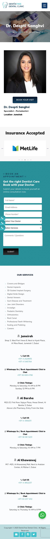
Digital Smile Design (15, 294)
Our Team (19, 32)
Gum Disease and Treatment (19, 301)
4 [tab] (28, 160)
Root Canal (12, 318)
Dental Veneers (13, 298)
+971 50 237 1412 (25, 499)
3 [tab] (25, 160)
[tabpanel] (25, 148)
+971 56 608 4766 (25, 375)
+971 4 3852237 (25, 483)
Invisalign (11, 308)
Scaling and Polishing (16, 325)
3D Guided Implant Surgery (19, 291)
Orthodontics (12, 315)
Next (47, 148)
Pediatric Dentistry (15, 311)
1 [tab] (19, 160)
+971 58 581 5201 (25, 437)
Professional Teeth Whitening (19, 322)
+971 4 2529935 (25, 359)
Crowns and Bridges (16, 284)
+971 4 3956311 (25, 421)
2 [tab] (22, 160)
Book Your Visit (25, 100)
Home (10, 32)
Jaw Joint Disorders (15, 304)
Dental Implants (14, 287)
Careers (10, 329)
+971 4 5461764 (25, 362)
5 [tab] (31, 160)
